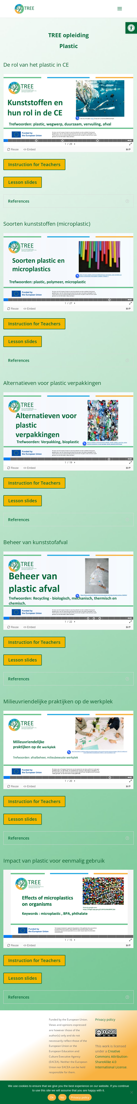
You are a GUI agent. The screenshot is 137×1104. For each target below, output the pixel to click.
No (62, 1097)
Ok (52, 1097)
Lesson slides (22, 182)
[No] (131, 1092)
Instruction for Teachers (34, 164)
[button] (131, 28)
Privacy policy (105, 1019)
